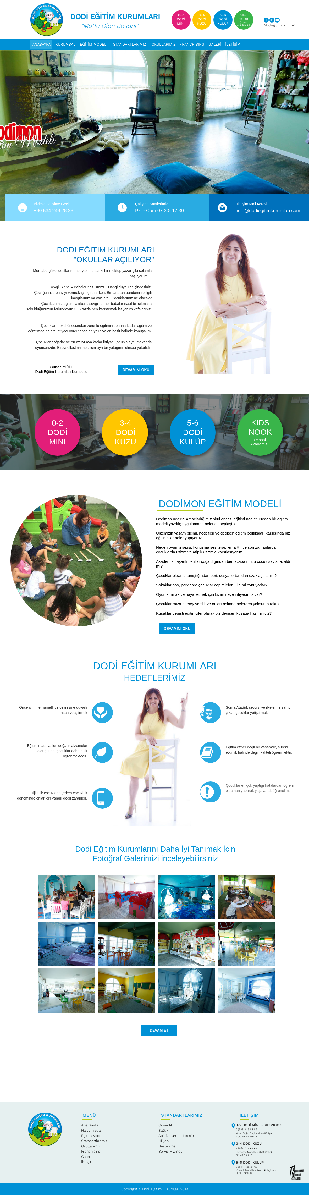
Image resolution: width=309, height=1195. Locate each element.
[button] (164, 44)
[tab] (66, 897)
